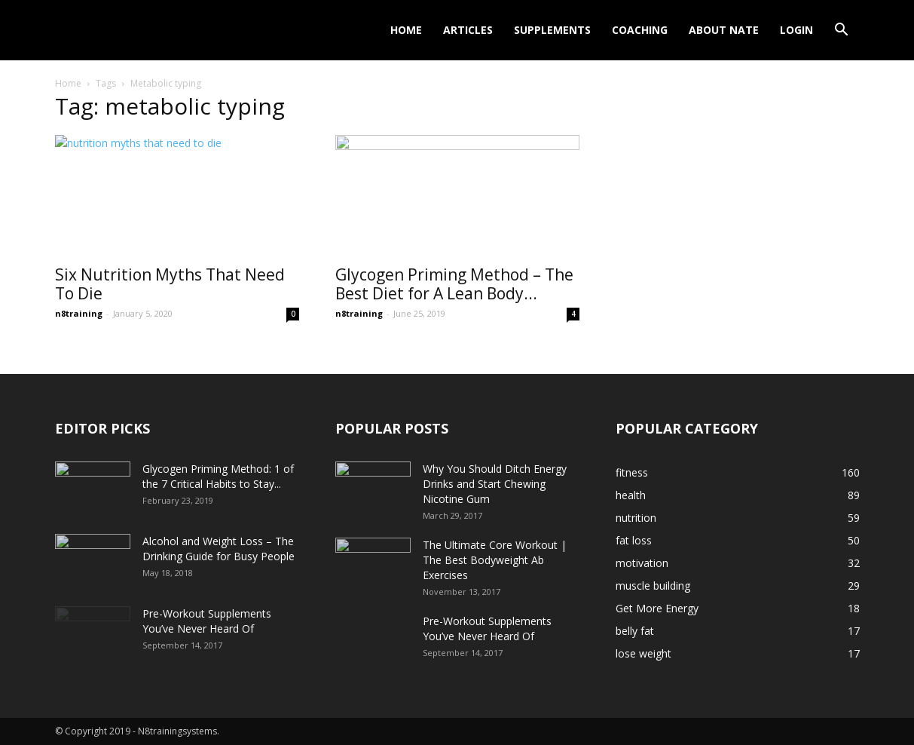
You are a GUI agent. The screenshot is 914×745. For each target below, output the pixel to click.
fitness (632, 472)
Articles (468, 30)
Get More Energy (657, 608)
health (631, 495)
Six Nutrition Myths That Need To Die (170, 284)
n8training (78, 313)
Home (406, 30)
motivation (642, 563)
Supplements (552, 30)
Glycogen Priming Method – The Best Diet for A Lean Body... (454, 284)
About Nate (724, 30)
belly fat (635, 631)
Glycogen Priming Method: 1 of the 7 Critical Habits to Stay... (218, 476)
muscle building (653, 585)
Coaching (640, 30)
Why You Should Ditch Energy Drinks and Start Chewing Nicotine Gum (495, 483)
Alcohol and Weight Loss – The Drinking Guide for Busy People (218, 548)
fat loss (634, 540)
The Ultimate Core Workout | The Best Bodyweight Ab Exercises (495, 560)
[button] (842, 31)
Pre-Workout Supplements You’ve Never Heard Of (206, 621)
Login (796, 30)
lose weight (643, 653)
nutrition (636, 517)
